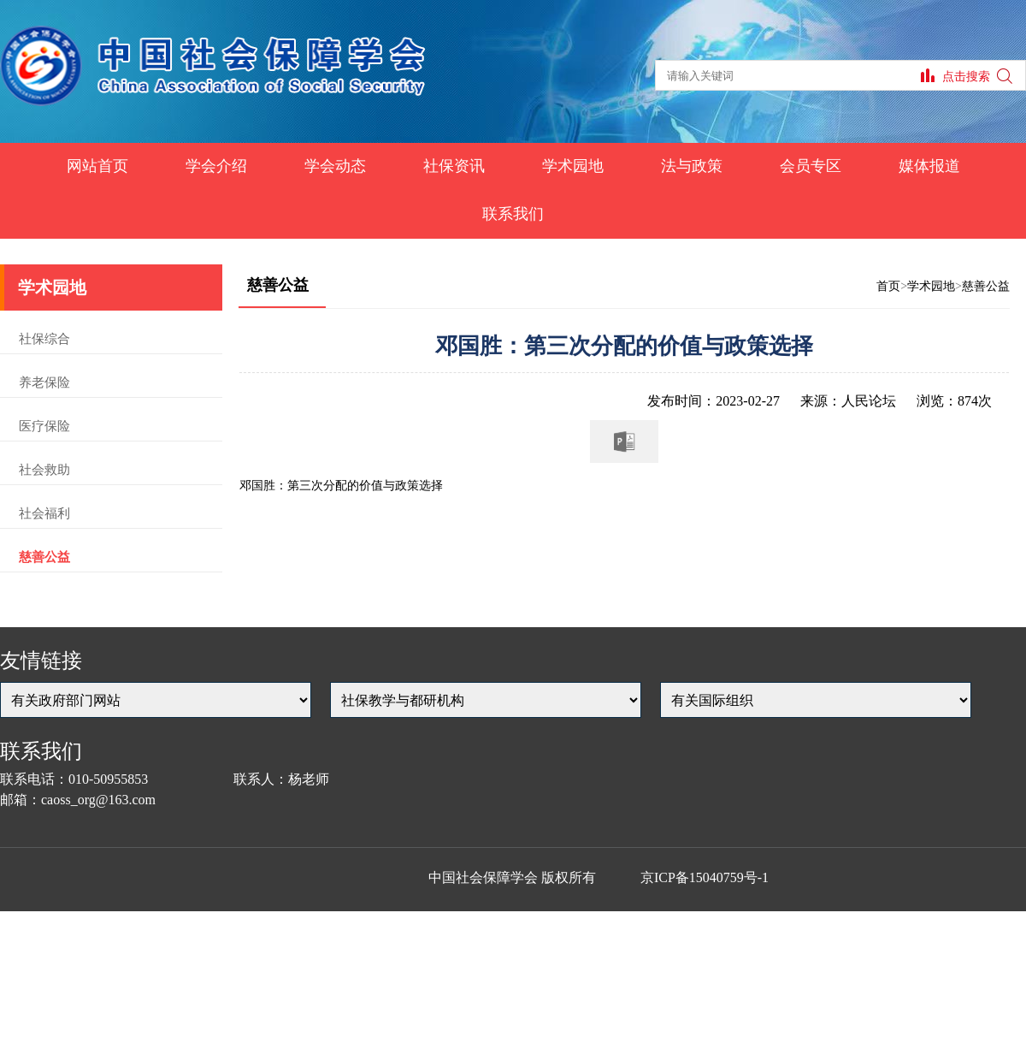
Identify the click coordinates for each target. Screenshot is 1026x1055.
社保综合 (44, 339)
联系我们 (513, 213)
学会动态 (335, 166)
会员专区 (810, 166)
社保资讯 (454, 166)
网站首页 (97, 166)
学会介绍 (216, 166)
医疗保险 (44, 426)
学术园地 (573, 166)
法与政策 (691, 166)
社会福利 (44, 513)
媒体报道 (929, 166)
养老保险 (44, 382)
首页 (888, 286)
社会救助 (44, 470)
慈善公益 (44, 557)
